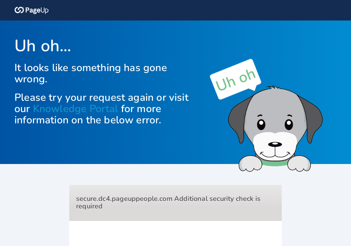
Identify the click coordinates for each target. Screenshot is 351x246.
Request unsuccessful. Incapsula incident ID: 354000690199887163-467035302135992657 (175, 123)
